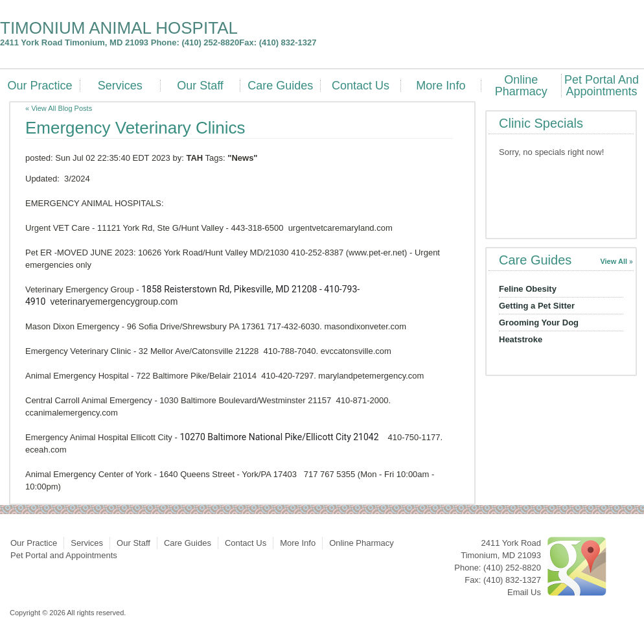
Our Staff (200, 85)
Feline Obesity (528, 289)
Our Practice (39, 85)
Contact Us (360, 85)
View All (613, 261)
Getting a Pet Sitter (537, 306)
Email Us (524, 592)
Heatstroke (520, 339)
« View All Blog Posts (58, 108)
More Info (440, 85)
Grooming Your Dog (539, 322)
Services (120, 85)
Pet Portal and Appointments (601, 85)
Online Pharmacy (521, 85)
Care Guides (280, 85)
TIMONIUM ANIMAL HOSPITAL (119, 28)
